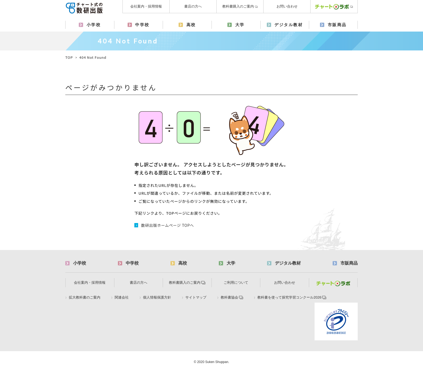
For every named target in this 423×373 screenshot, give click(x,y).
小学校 (94, 24)
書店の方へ (193, 6)
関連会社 (122, 297)
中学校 (142, 24)
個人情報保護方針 (157, 297)
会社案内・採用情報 (146, 6)
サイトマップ (195, 297)
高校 (191, 24)
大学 (240, 24)
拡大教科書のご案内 (84, 297)
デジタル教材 (288, 24)
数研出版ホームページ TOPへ (167, 225)
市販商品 (337, 24)
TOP (69, 57)
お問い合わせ (287, 6)
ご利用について (236, 282)
